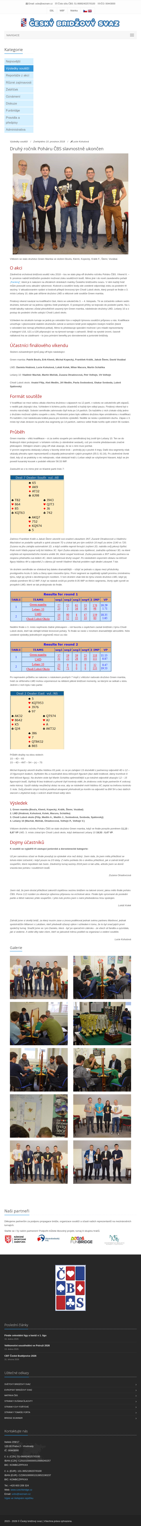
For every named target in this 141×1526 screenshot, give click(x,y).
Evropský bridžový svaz (18, 1390)
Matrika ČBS (11, 1395)
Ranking (15, 282)
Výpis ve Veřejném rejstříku (18, 1498)
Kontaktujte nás (16, 1431)
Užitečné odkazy (16, 1373)
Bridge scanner (13, 1418)
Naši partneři (16, 1211)
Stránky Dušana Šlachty (18, 1401)
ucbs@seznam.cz (44, 3)
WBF (62, 10)
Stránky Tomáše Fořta (17, 1412)
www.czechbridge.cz (21, 1489)
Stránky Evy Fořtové (16, 1407)
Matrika (74, 10)
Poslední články (16, 1325)
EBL (52, 10)
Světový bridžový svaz (17, 1384)
